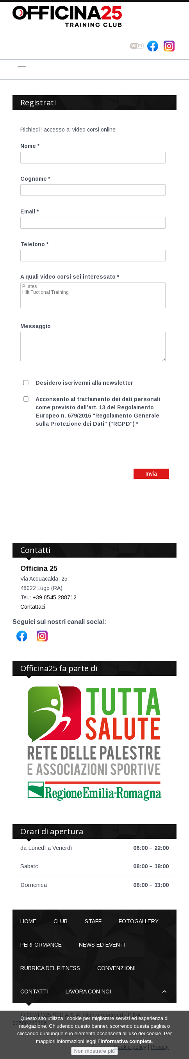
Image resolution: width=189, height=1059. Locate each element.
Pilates (92, 287)
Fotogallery (139, 921)
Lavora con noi (88, 991)
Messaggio (35, 326)
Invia (151, 474)
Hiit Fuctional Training (92, 292)
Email (29, 211)
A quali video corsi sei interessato (69, 277)
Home (28, 921)
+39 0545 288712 (54, 597)
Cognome (35, 179)
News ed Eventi (102, 945)
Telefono (34, 244)
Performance (41, 945)
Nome (29, 146)
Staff (93, 921)
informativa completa (126, 1042)
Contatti (34, 991)
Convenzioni (116, 968)
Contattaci (32, 607)
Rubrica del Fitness (50, 968)
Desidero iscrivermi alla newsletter (84, 383)
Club (60, 921)
